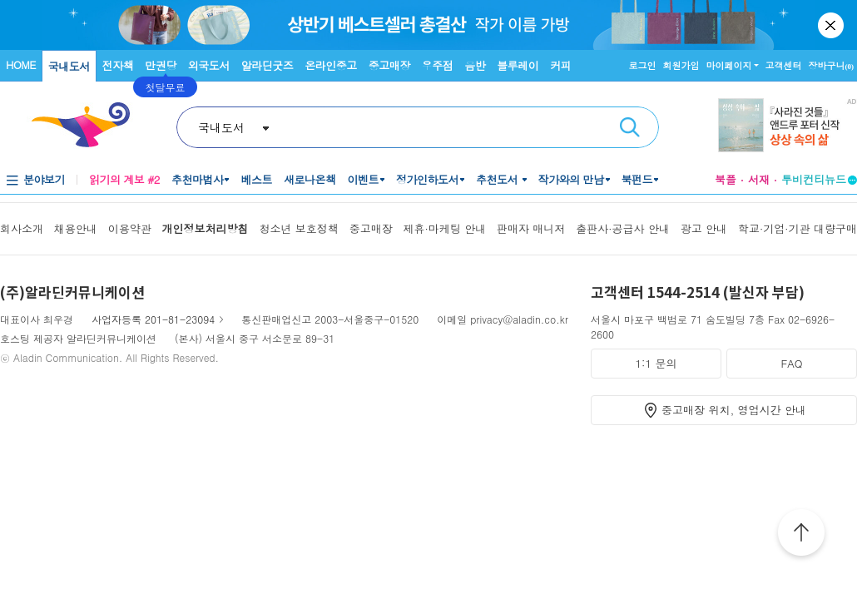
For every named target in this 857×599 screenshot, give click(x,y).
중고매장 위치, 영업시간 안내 (733, 410)
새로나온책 (310, 179)
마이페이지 (729, 65)
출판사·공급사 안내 (623, 228)
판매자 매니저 (531, 228)
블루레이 (517, 65)
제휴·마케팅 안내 (445, 228)
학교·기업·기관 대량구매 (797, 228)
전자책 (118, 65)
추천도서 (498, 179)
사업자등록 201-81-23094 (153, 319)
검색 (630, 127)
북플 (725, 179)
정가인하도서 (427, 179)
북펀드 (637, 179)
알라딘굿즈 (267, 65)
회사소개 (21, 228)
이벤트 (363, 179)
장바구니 (832, 65)
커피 (560, 65)
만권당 (160, 65)
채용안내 (75, 228)
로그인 (642, 65)
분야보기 (44, 179)
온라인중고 (331, 65)
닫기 (832, 25)
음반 (474, 65)
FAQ (791, 363)
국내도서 (69, 66)
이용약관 (129, 228)
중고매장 (389, 65)
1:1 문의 (656, 363)
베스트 (256, 179)
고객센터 (783, 65)
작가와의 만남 (571, 179)
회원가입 (681, 65)
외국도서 (209, 65)
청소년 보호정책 (298, 228)
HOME (21, 64)
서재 (759, 179)
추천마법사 (197, 179)
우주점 (437, 65)
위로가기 (801, 535)
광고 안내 (704, 228)
